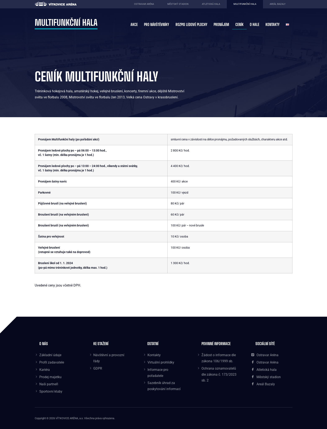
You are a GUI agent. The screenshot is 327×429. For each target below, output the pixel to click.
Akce (134, 24)
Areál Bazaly (278, 4)
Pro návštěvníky (156, 24)
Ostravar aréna (144, 4)
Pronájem (221, 24)
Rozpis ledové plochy (191, 24)
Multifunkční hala (244, 4)
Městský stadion (178, 4)
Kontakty (272, 24)
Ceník (239, 24)
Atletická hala (211, 4)
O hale (254, 24)
